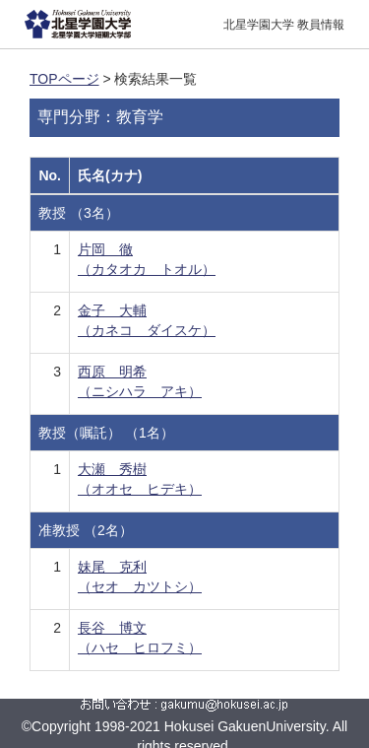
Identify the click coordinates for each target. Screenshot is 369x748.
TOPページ (64, 79)
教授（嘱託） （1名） (106, 433)
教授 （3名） (78, 213)
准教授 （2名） (85, 530)
